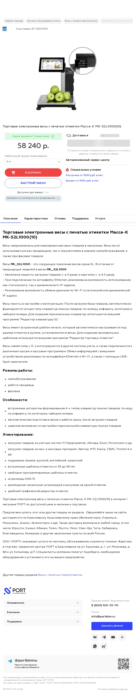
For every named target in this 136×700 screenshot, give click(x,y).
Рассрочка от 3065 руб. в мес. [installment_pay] (84, 175)
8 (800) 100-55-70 (104, 605)
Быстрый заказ (33, 183)
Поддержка (80, 218)
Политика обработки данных (112, 689)
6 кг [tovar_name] (33, 161)
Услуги (100, 218)
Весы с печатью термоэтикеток (60, 575)
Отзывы (60, 218)
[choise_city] (109, 135)
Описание (10, 218)
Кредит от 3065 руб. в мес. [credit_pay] (82, 181)
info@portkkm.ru (103, 616)
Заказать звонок (112, 626)
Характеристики (36, 218)
